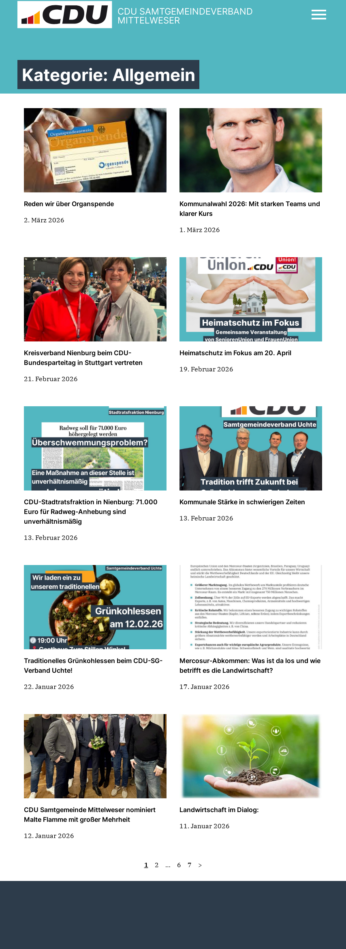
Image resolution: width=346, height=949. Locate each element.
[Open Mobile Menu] (319, 14)
